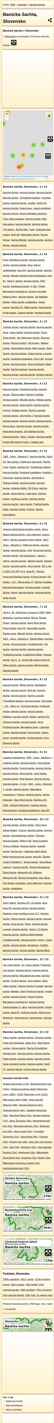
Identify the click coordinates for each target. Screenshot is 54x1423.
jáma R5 (45, 810)
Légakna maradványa (14, 757)
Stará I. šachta (27, 437)
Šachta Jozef (9, 633)
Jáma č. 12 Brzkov (38, 929)
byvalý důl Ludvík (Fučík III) (36, 660)
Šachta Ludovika (36, 410)
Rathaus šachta (11, 483)
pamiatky (22, 4)
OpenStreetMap (23, 176)
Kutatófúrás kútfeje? (41, 467)
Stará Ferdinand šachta (32, 991)
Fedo (31, 229)
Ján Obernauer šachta (28, 338)
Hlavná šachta (18, 919)
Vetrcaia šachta (25, 1053)
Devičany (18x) (28, 1147)
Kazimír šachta (35, 997)
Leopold (7, 929)
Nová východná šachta (14, 1064)
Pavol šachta (9, 628)
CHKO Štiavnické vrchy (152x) (32, 1094)
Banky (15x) (44, 1158)
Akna (30, 265)
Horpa (14, 592)
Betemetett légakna (13, 431)
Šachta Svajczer (19, 369)
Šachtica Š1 (17, 307)
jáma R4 (21, 270)
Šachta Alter (22, 229)
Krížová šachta (38, 577)
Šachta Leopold (36, 696)
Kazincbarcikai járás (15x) (16, 1168)
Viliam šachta (17, 302)
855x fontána (17, 1284)
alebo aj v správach (13, 1409)
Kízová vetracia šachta (34, 1069)
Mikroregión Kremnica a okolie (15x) (21, 1163)
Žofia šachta (9, 338)
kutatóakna (31, 302)
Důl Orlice (33, 488)
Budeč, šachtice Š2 (19, 467)
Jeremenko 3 (26, 416)
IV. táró (23, 784)
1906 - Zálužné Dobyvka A (16, 805)
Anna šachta (43, 763)
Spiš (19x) (14, 1147)
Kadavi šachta (35, 353)
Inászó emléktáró (42, 208)
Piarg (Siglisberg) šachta (15, 260)
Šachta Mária (36, 639)
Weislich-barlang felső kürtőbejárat (28, 276)
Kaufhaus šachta (19, 499)
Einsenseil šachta (42, 550)
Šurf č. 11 (16, 660)
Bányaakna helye (29, 727)
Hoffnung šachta (31, 545)
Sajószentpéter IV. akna (15, 1007)
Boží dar (15, 235)
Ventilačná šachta (29, 389)
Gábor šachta (10, 1037)
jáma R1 (30, 571)
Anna (46, 738)
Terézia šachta (26, 768)
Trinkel (41, 286)
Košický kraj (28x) (18, 1142)
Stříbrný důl (25, 841)
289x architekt (28, 1290)
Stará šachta (26, 405)
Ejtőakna (7, 717)
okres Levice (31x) (23, 1131)
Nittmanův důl (24, 872)
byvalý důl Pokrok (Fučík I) (16, 442)
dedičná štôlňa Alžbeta (31, 934)
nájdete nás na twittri (14, 1401)
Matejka (15, 991)
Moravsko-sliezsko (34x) (26, 1126)
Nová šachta (45, 307)
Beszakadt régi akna (30, 975)
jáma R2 (21, 628)
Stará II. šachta (14, 281)
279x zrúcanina (44, 1290)
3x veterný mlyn (45, 1295)
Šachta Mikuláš (19, 240)
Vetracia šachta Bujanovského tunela (21, 529)
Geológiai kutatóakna (21, 359)
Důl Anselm (33, 343)
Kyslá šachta (9, 313)
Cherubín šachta (43, 1037)
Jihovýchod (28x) (29, 1137)
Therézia (39, 835)
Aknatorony (33, 945)
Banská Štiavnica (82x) (31, 1105)
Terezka (40, 571)
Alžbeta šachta (43, 400)
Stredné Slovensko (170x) (16, 1084)
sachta (6, 265)
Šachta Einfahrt (18, 343)
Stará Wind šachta (23, 800)
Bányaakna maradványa (15, 291)
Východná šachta (29, 706)
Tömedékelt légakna (29, 198)
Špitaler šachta (19, 410)
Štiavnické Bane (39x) (20, 1115)
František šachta (11, 940)
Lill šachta (36, 903)
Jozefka (32, 203)
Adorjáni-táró (9, 1053)
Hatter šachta (9, 1059)
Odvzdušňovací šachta (22, 835)
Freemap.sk (38, 176)
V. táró (33, 286)
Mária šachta (31, 307)
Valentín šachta (35, 561)
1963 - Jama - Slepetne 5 (16, 639)
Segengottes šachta (21, 348)
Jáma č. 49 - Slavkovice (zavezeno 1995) (24, 612)
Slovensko (10, 36)
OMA (12, 4)
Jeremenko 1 (37, 478)
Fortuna (21, 794)
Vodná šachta (21, 1018)
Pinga (44, 332)
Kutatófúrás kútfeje (32, 654)
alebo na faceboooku (14, 1405)
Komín (41, 940)
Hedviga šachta (11, 934)
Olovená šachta (11, 437)
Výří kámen (8, 229)
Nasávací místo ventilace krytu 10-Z (21, 913)
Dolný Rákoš (9, 903)
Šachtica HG (40, 800)
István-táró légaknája (13, 1043)
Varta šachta (26, 504)
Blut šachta (13, 462)
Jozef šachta (40, 773)
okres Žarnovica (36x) (20, 1121)
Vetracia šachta (10, 400)
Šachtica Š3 (23, 903)
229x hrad (30, 1295)
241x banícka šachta (13, 1295)
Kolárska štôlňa (18, 488)
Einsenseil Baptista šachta (16, 577)
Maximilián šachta (30, 235)
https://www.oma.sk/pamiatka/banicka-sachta (19, 179)
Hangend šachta (42, 313)
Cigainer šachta (25, 313)
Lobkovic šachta (11, 763)
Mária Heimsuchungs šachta (17, 857)
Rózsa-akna (9, 426)
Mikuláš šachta (27, 400)
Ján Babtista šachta (34, 431)
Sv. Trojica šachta (30, 965)
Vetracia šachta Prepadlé (30, 986)
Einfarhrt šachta (44, 374)
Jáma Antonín (18, 493)
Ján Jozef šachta (11, 965)
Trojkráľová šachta (12, 654)
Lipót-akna (31, 493)
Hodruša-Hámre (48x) (14, 1110)
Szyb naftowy (34, 981)
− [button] (7, 118)
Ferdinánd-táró (35, 644)
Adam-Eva (30, 1043)
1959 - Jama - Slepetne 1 (39, 757)
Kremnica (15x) (29, 1158)
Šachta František (34, 394)
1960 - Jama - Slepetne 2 (16, 456)
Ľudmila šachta (10, 327)
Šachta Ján (16, 851)
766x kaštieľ (31, 1284)
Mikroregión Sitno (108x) (15, 1100)
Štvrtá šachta (9, 872)
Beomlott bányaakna (13, 587)
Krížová (7, 410)
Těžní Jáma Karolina (13, 219)
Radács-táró (37, 442)
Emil (30, 550)
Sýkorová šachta (11, 722)
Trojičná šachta (18, 981)
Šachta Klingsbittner (40, 867)
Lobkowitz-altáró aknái (35, 851)
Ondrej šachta (27, 825)
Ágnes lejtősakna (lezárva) (33, 213)
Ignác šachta (9, 598)
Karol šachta (34, 732)
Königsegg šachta (20, 286)
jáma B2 (37, 857)
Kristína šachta (34, 738)
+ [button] (7, 114)
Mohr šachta (38, 348)
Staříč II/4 (42, 203)
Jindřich (44, 945)
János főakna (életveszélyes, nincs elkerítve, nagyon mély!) (26, 534)
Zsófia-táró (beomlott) (31, 462)
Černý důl (38, 359)
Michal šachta (41, 665)
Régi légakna (26, 779)
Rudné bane (26, 208)
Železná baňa (18, 394)
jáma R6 (7, 908)
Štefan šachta (27, 685)
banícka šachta (37, 4)
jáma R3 (15, 1012)
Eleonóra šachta (11, 743)
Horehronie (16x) (26, 1152)
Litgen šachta (16, 332)
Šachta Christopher (28, 878)
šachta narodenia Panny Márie (25, 540)
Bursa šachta (18, 1048)
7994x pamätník (11, 1279)
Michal (34, 618)
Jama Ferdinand (36, 364)
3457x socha (27, 1279)
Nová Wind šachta (37, 623)
